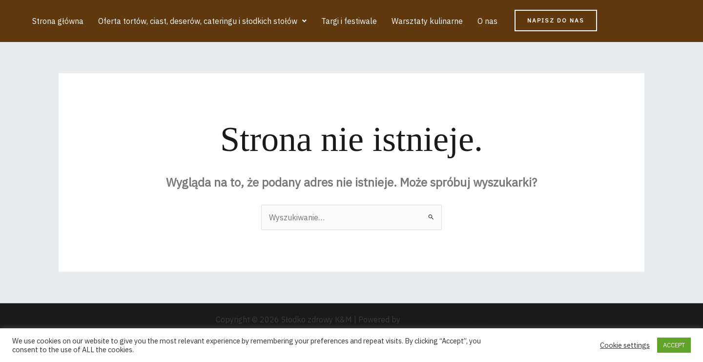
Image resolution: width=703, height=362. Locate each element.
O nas (487, 21)
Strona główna (57, 21)
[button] (202, 21)
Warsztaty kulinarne (427, 21)
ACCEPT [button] (674, 345)
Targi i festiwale (349, 21)
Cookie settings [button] (625, 345)
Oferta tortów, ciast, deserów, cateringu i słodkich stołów (202, 21)
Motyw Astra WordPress (445, 319)
